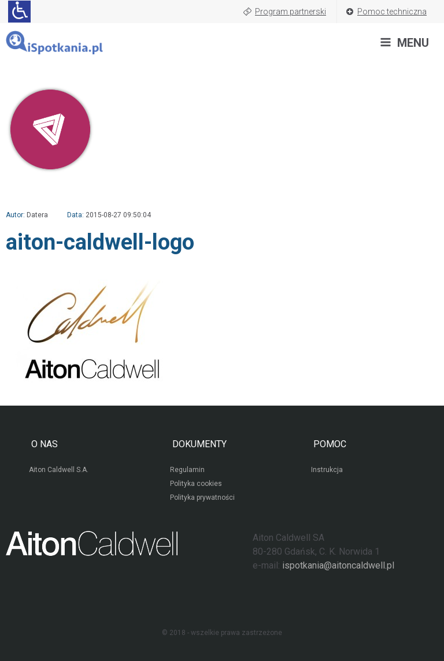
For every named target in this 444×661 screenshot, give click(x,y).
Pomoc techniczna (392, 11)
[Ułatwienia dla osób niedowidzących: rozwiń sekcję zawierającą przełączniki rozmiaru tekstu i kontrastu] (19, 12)
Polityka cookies (196, 484)
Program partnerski (290, 11)
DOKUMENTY (198, 444)
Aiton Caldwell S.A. (58, 470)
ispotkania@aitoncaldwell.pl (338, 565)
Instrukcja (327, 470)
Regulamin (187, 470)
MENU (413, 43)
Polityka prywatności (202, 497)
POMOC (328, 444)
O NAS (43, 444)
